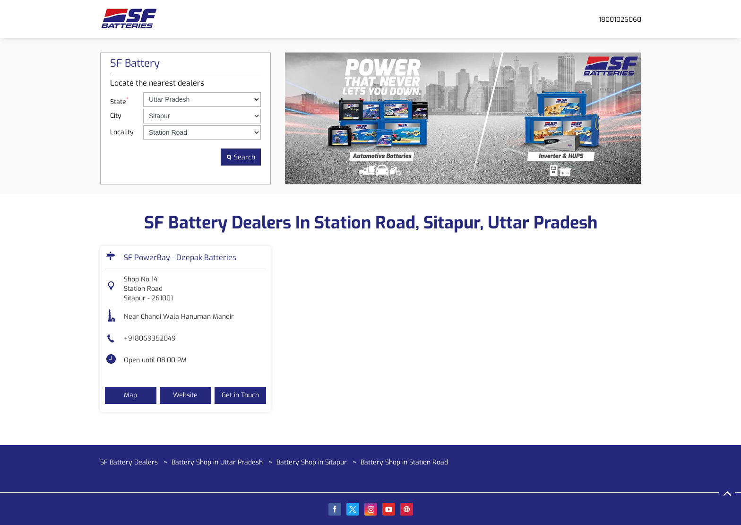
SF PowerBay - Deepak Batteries (180, 257)
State (119, 101)
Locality (122, 132)
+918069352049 (150, 338)
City (115, 115)
